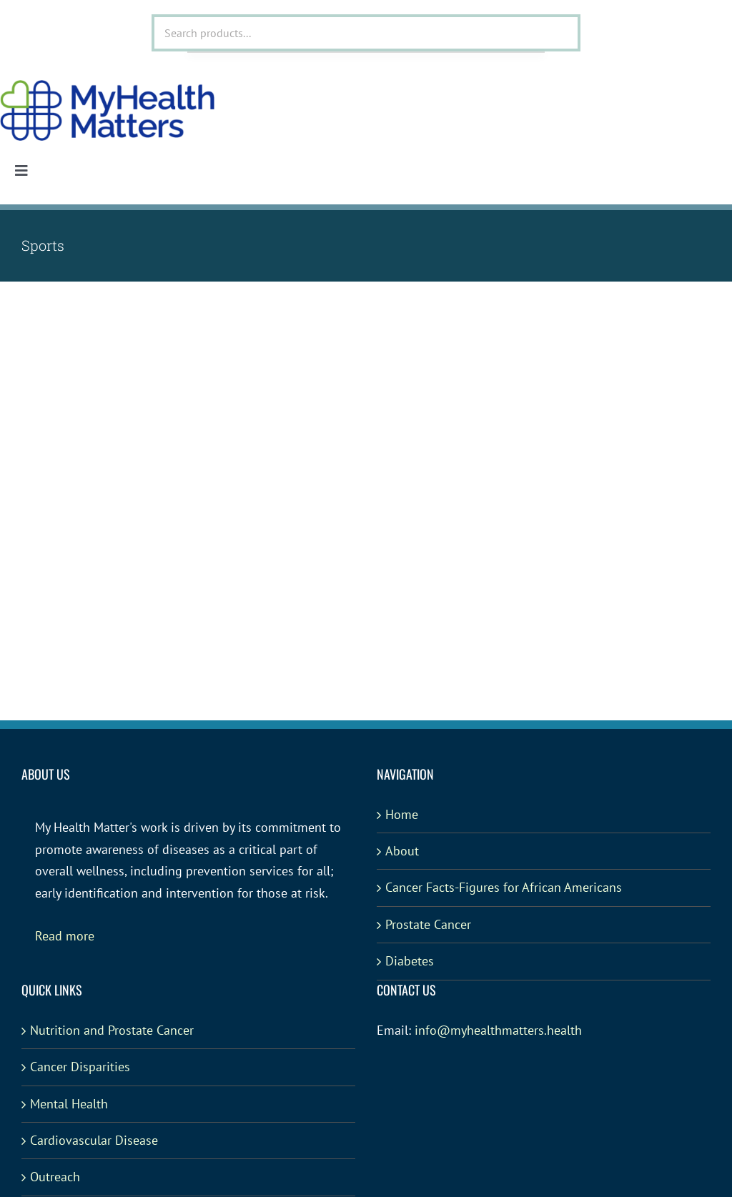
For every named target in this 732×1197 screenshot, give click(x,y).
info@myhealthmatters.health (498, 1030)
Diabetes (409, 961)
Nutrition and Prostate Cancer (112, 1030)
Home (401, 814)
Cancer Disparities (80, 1066)
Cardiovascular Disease (94, 1140)
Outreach (55, 1176)
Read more (64, 936)
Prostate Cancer (428, 924)
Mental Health (69, 1104)
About (402, 851)
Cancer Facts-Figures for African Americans (503, 887)
